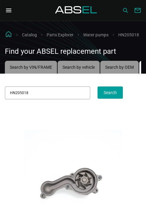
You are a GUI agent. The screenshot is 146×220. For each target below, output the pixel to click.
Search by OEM (119, 67)
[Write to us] (137, 10)
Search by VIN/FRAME (31, 67)
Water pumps (96, 34)
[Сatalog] (125, 10)
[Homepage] (76, 10)
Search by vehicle (78, 67)
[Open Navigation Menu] (8, 10)
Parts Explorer (60, 34)
